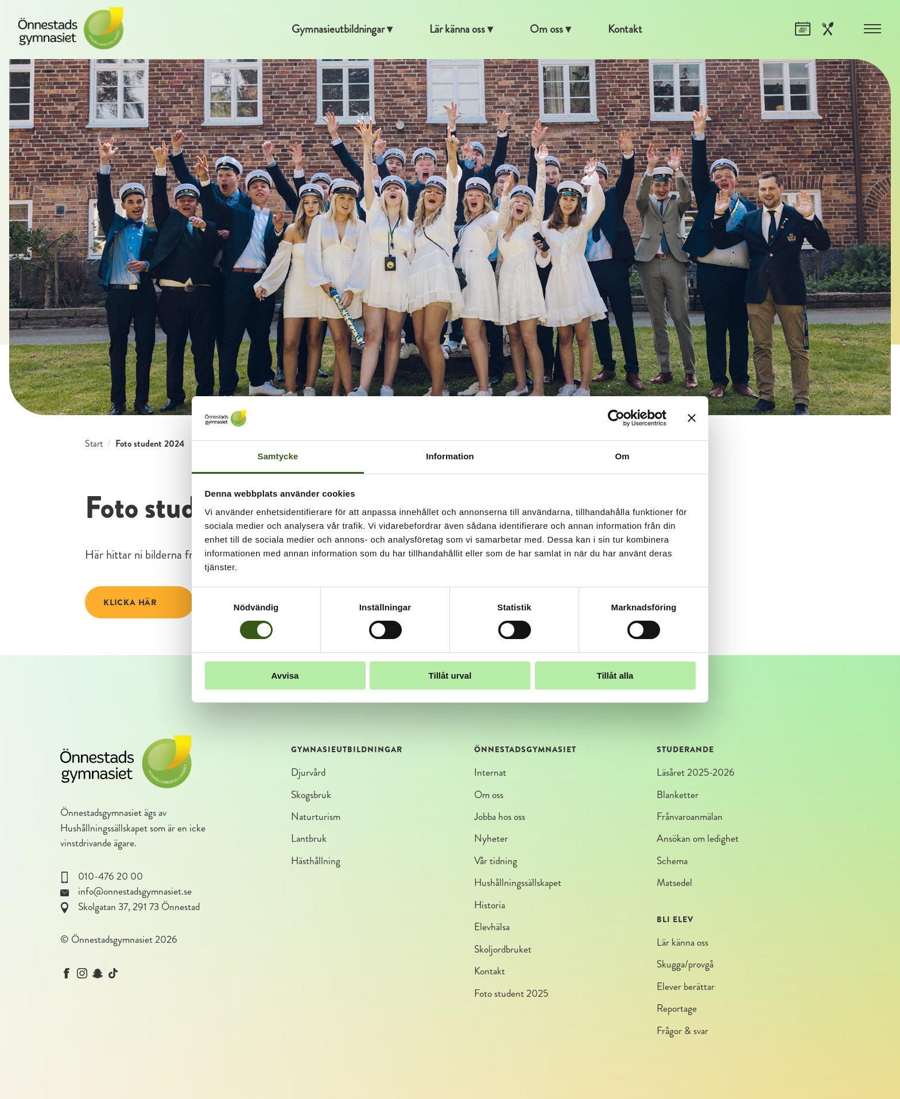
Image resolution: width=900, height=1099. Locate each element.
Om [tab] (622, 456)
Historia (489, 908)
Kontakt (634, 29)
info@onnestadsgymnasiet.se (135, 891)
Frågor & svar (682, 1035)
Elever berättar (686, 990)
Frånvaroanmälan (690, 818)
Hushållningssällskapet (104, 828)
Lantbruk (309, 841)
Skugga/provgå (685, 968)
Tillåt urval (450, 675)
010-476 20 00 (110, 876)
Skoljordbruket (503, 953)
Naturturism (315, 818)
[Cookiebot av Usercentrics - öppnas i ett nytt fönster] (616, 418)
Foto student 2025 (511, 998)
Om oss (553, 29)
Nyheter (491, 841)
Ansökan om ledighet (698, 841)
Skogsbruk (311, 795)
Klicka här (130, 602)
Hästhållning (315, 863)
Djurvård (308, 773)
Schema (672, 863)
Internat (490, 773)
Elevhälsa (492, 930)
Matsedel (674, 886)
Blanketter (678, 795)
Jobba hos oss (499, 818)
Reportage (677, 1013)
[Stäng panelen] (692, 418)
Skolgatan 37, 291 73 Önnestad (139, 907)
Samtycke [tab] (278, 456)
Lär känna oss (458, 29)
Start (94, 443)
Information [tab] (450, 456)
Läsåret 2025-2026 (696, 773)
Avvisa (285, 675)
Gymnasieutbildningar (331, 29)
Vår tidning (495, 863)
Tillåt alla (615, 675)
